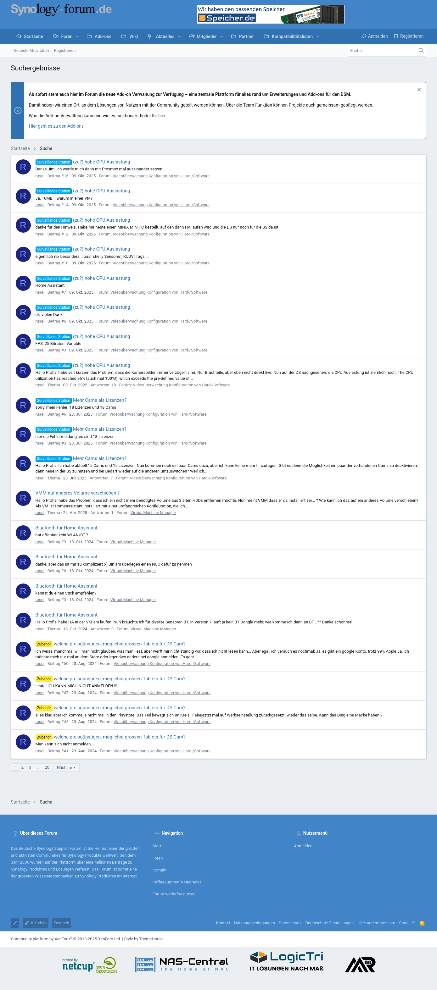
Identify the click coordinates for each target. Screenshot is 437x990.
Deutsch (61, 923)
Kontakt (160, 870)
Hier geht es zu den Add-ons (56, 126)
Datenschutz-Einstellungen (329, 923)
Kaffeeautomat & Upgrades (177, 882)
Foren (158, 858)
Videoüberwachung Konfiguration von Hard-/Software (161, 176)
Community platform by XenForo (66, 939)
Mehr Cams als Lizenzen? (81, 400)
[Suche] (387, 50)
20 (47, 767)
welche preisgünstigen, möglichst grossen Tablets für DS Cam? (111, 644)
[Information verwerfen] (418, 90)
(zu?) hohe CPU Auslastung (83, 162)
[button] (77, 36)
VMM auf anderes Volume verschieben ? (78, 493)
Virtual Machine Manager (153, 512)
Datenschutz (290, 923)
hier (161, 115)
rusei (40, 176)
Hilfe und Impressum (376, 923)
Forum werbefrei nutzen (174, 894)
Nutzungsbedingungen (254, 923)
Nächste (64, 767)
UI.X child (36, 923)
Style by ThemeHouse (144, 939)
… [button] (37, 767)
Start (157, 845)
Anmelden (303, 845)
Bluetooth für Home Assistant (67, 528)
